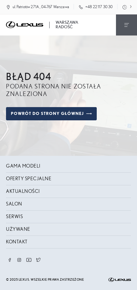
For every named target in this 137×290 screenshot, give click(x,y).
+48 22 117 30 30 (99, 7)
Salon (14, 204)
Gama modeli (23, 166)
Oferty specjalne (28, 178)
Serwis (14, 216)
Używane (18, 229)
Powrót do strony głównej (51, 113)
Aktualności (23, 191)
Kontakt (17, 241)
